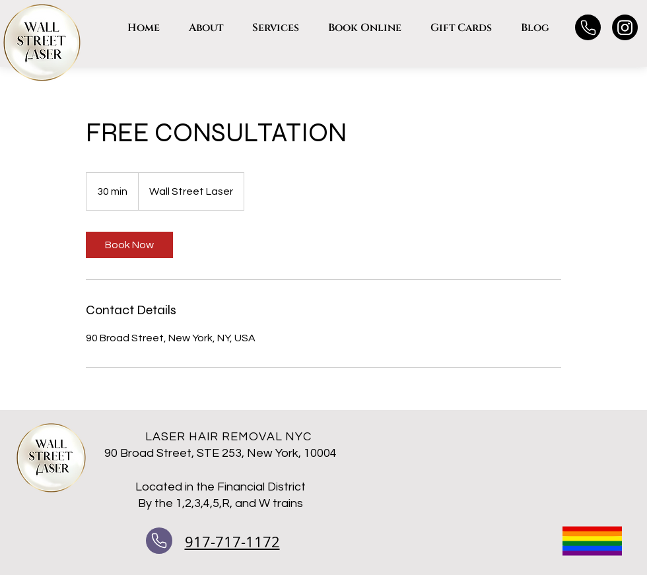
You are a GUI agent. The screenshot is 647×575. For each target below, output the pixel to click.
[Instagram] (625, 27)
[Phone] (588, 27)
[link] (129, 245)
